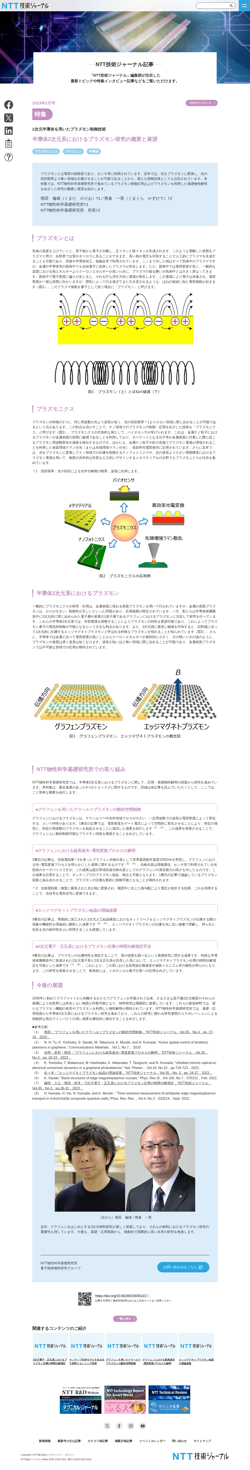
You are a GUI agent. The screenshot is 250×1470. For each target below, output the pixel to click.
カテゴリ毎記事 (98, 1441)
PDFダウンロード (200, 102)
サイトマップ (202, 1441)
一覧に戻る (124, 1318)
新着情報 (45, 1441)
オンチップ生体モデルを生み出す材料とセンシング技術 (87, 1349)
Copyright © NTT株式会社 (34, 1454)
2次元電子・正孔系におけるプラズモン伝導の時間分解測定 (50, 1349)
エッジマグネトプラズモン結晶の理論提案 (196, 1349)
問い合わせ (179, 1441)
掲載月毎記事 (123, 1441)
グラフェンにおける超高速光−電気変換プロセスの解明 (160, 1349)
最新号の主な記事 (69, 1441)
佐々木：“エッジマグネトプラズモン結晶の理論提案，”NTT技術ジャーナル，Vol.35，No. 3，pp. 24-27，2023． (128, 1073)
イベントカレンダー (152, 1441)
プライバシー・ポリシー (61, 1454)
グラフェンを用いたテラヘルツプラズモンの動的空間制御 (123, 1349)
